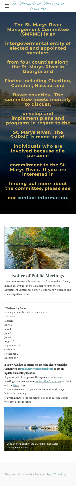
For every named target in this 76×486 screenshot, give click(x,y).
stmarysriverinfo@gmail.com (36, 368)
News (16, 385)
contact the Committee (48, 381)
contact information (42, 197)
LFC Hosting (58, 474)
